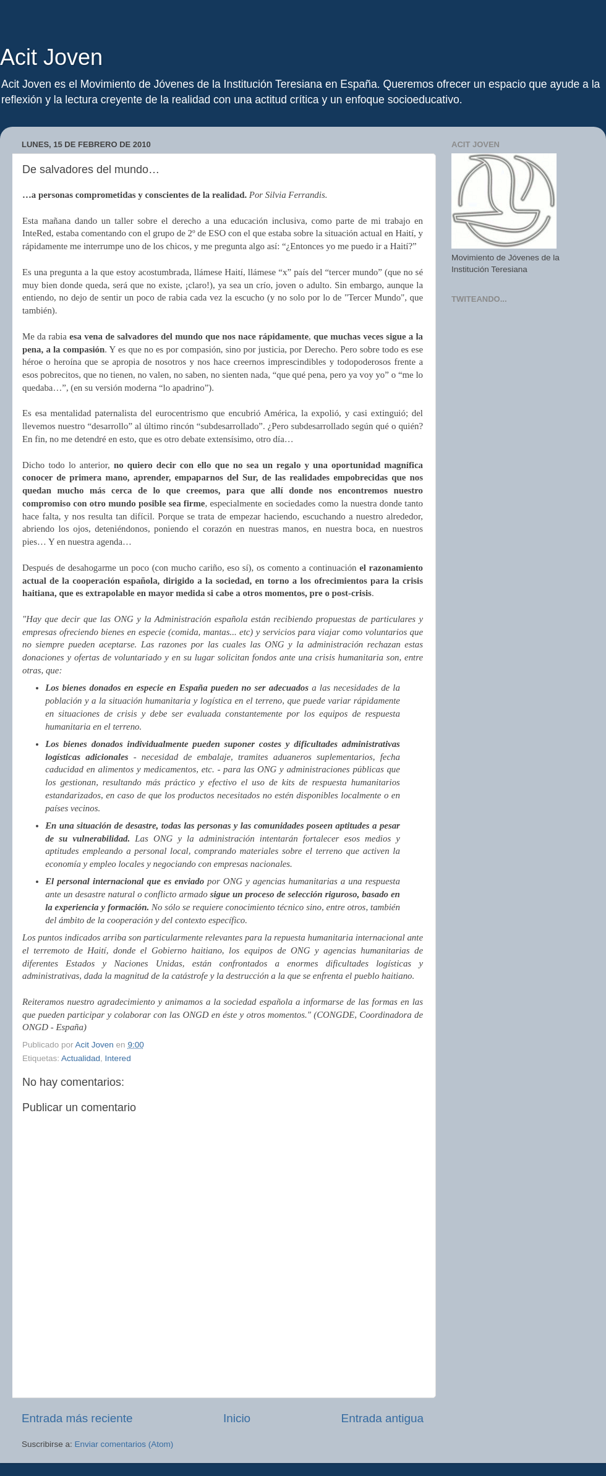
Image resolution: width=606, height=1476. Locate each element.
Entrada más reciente (77, 1418)
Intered (118, 1058)
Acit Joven (51, 57)
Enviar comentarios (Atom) (124, 1444)
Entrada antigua (382, 1418)
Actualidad (80, 1058)
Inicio (236, 1418)
